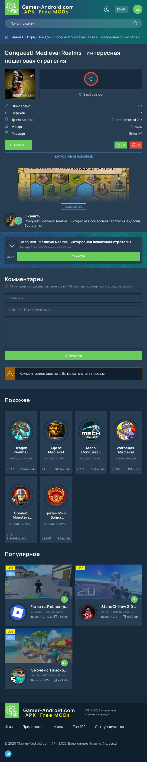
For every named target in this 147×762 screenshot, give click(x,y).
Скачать (20, 145)
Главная (17, 37)
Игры (31, 37)
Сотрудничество (109, 726)
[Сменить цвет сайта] (106, 9)
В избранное (93, 94)
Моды (58, 726)
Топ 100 (79, 726)
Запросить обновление (73, 156)
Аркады (45, 37)
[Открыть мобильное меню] (137, 9)
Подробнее (73, 207)
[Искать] (135, 23)
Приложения (33, 726)
